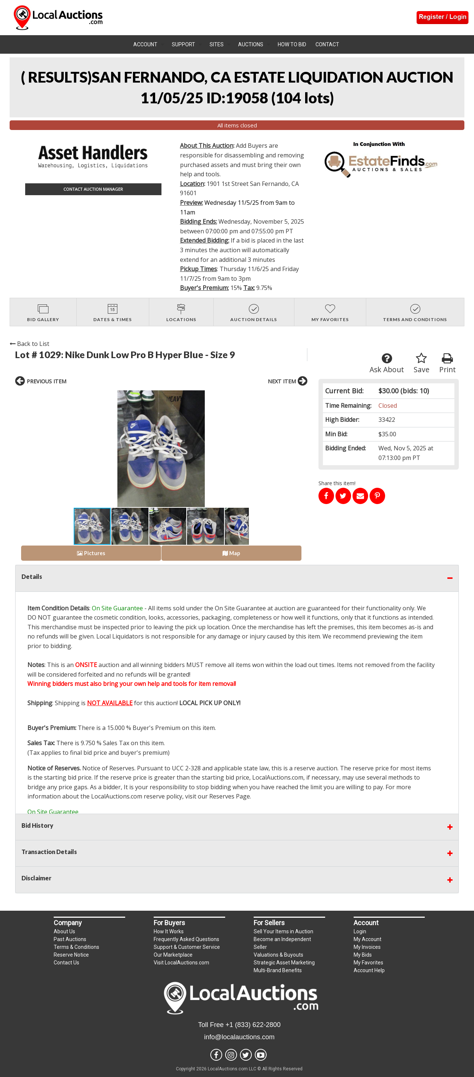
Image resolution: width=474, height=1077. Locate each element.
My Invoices (367, 947)
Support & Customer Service (187, 947)
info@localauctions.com (239, 1037)
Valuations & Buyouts (278, 955)
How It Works (169, 931)
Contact (327, 44)
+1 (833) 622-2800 (253, 1024)
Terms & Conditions (76, 947)
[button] (80, 449)
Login (360, 931)
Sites (217, 44)
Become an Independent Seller (282, 943)
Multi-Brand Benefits (278, 970)
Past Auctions (70, 939)
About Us (64, 931)
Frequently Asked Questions (186, 939)
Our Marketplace (173, 955)
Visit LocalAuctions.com (181, 963)
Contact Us (66, 963)
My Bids (363, 955)
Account (145, 44)
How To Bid (292, 44)
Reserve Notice (71, 955)
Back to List (29, 344)
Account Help (369, 970)
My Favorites (368, 963)
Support (183, 44)
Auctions (250, 44)
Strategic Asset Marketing (284, 963)
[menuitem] (149, 44)
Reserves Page (229, 796)
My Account (367, 939)
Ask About (387, 363)
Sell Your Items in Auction (283, 931)
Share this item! (337, 483)
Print (447, 363)
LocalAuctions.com (277, 777)
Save (422, 363)
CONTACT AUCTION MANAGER (93, 189)
